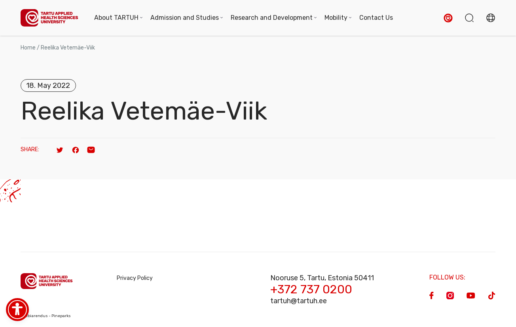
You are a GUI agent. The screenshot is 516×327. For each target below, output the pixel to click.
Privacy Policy (135, 278)
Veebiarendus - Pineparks (46, 316)
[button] (448, 18)
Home (28, 47)
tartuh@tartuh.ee (298, 301)
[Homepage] (49, 18)
